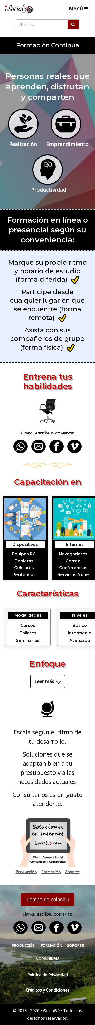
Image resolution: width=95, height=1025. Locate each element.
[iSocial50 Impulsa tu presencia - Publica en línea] (19, 9)
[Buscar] (42, 24)
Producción (26, 872)
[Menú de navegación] (78, 8)
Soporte (72, 872)
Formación (51, 872)
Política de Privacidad (47, 975)
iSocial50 (51, 1010)
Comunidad (47, 958)
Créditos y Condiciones (47, 990)
